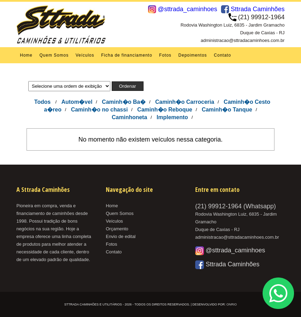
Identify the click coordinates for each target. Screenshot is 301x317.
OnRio (231, 304)
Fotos (165, 55)
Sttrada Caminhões (253, 9)
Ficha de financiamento (126, 55)
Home (26, 55)
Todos (42, 102)
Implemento (172, 117)
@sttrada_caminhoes (182, 9)
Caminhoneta (129, 117)
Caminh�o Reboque (164, 110)
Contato (222, 55)
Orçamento (117, 228)
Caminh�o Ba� (124, 102)
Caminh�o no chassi (99, 110)
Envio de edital (120, 236)
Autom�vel (77, 102)
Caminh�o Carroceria (184, 102)
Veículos (84, 55)
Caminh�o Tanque (227, 110)
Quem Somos (53, 55)
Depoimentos (192, 55)
